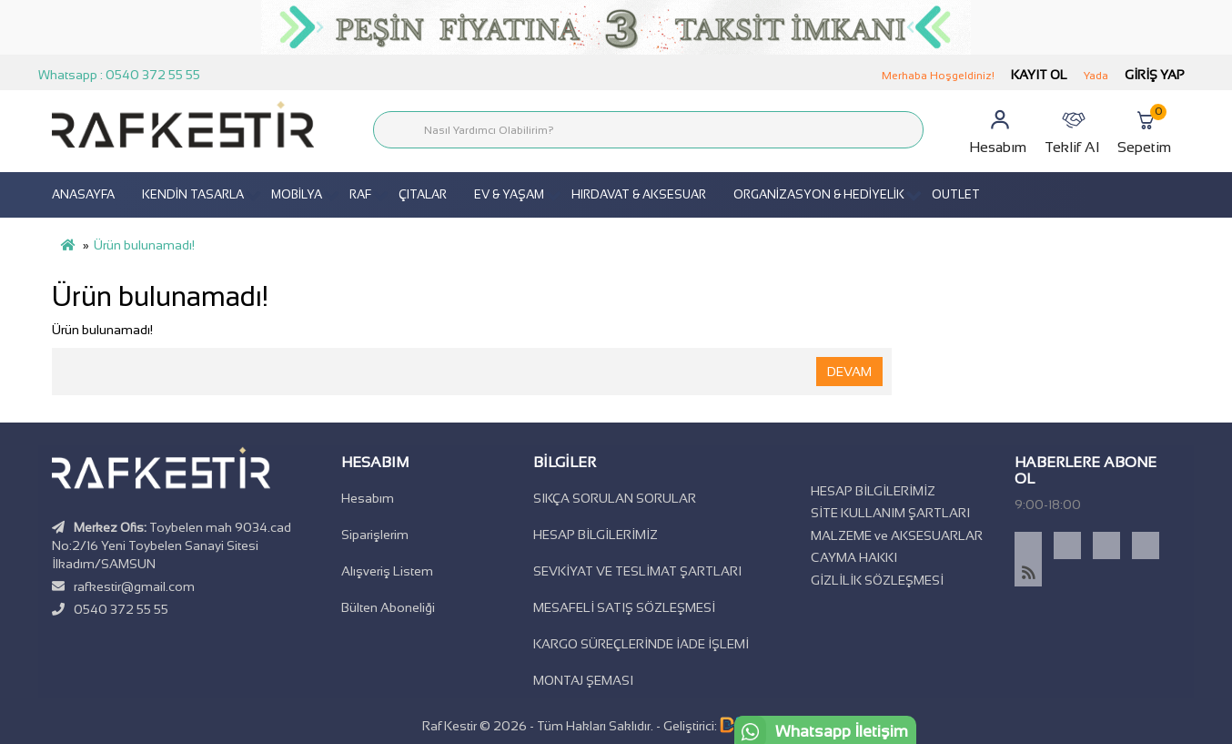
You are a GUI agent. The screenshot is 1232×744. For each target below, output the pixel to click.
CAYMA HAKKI (854, 557)
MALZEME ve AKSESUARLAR (897, 535)
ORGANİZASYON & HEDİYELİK (818, 194)
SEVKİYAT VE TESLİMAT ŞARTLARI (637, 571)
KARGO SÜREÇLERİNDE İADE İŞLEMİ (641, 644)
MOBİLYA (296, 194)
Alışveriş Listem (387, 571)
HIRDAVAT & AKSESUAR (638, 194)
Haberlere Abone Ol (1085, 470)
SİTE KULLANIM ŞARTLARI (890, 512)
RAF (360, 194)
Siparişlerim (375, 534)
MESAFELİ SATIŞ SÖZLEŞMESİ (624, 607)
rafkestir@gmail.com (134, 586)
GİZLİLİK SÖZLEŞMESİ (877, 580)
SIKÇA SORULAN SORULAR (614, 498)
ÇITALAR (423, 194)
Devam (849, 371)
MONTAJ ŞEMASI (583, 680)
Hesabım (367, 498)
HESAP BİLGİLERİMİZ (595, 534)
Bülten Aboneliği (388, 607)
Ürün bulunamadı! (144, 245)
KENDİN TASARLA (193, 194)
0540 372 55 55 (121, 609)
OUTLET (956, 194)
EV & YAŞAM (509, 194)
